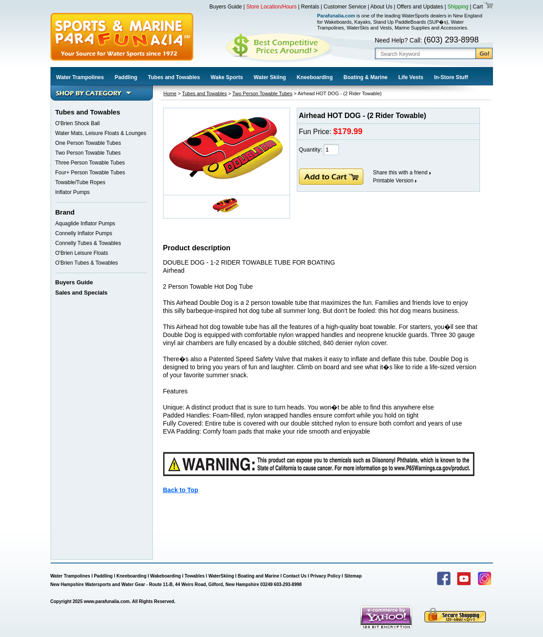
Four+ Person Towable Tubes (90, 172)
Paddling (125, 77)
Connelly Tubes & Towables (88, 243)
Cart (477, 7)
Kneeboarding (315, 77)
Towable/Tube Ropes (80, 182)
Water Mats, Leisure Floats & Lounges (101, 133)
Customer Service (345, 7)
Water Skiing (270, 77)
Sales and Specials (81, 292)
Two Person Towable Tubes (88, 153)
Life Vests (410, 77)
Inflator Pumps (72, 192)
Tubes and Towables (174, 77)
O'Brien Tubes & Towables (86, 263)
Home (170, 93)
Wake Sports (226, 77)
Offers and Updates (421, 7)
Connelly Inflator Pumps (83, 233)
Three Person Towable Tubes (90, 163)
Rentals (310, 7)
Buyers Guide (226, 7)
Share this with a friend (400, 172)
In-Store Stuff (451, 77)
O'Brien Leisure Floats (81, 253)
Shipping (457, 7)
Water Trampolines (80, 77)
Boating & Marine (366, 77)
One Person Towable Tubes (88, 143)
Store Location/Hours (271, 7)
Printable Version (393, 180)
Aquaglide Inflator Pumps (85, 223)
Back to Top (180, 490)
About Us (381, 7)
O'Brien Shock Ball (77, 123)
